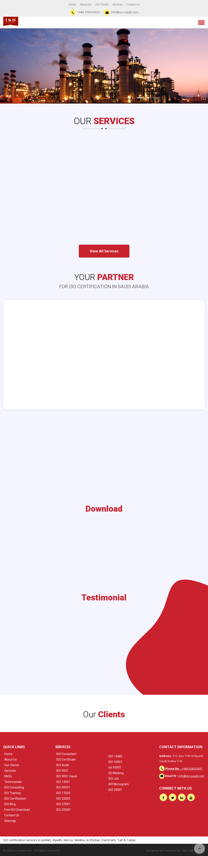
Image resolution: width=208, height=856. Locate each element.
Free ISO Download (17, 809)
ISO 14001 (63, 782)
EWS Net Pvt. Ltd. (193, 850)
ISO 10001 (115, 762)
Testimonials (13, 782)
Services (117, 4)
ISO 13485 (115, 756)
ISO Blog (10, 804)
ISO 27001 (63, 804)
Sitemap (10, 821)
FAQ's (8, 776)
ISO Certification (15, 798)
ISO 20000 (63, 809)
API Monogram (118, 784)
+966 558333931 (85, 12)
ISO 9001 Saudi (66, 776)
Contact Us (132, 4)
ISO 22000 (63, 798)
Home (72, 4)
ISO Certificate (66, 759)
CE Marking (116, 773)
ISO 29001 (115, 789)
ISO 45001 (63, 787)
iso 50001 (114, 767)
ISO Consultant (66, 754)
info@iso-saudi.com (121, 12)
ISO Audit (62, 765)
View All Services (104, 251)
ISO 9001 (62, 770)
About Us (85, 4)
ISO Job (113, 778)
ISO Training (12, 793)
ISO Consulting (14, 787)
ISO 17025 (63, 793)
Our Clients (102, 4)
